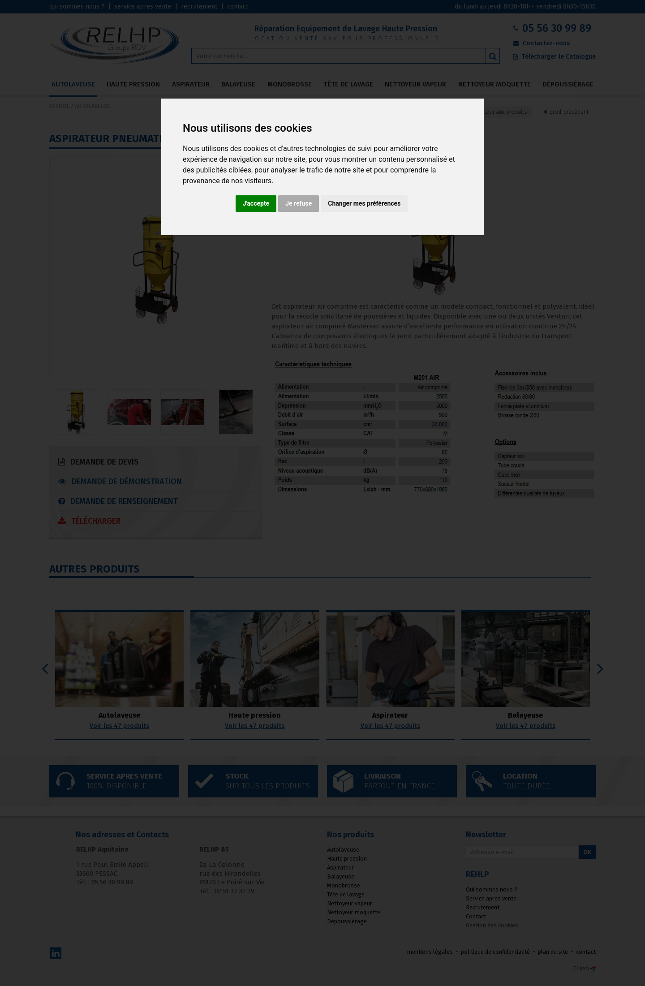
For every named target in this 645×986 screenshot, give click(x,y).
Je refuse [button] (298, 203)
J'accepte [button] (256, 203)
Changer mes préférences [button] (364, 203)
